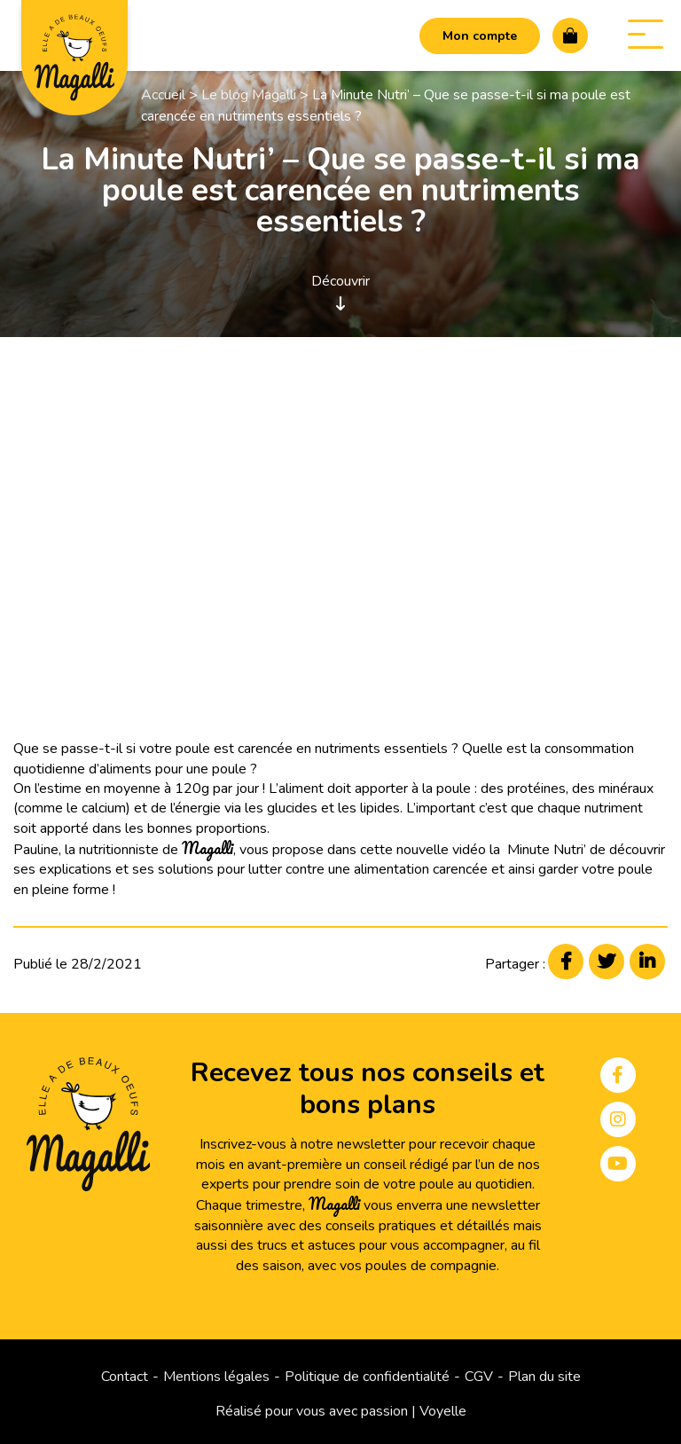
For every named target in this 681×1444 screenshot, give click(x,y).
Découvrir (340, 290)
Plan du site (544, 1376)
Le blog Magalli (248, 95)
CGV (479, 1376)
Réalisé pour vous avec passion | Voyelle (340, 1411)
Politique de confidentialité (367, 1376)
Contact (124, 1376)
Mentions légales (216, 1376)
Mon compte (479, 35)
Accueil (163, 95)
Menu (637, 34)
